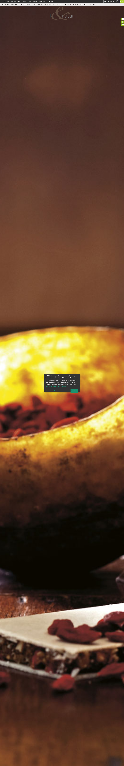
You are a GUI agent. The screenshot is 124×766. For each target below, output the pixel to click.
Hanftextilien (49, 4)
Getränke (68, 4)
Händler (50, 1)
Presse (30, 1)
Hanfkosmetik (38, 4)
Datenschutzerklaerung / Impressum (56, 386)
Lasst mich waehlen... (52, 391)
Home (24, 1)
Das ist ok (74, 391)
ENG (8, 1)
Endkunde (42, 1)
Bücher (75, 4)
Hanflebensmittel (25, 4)
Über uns (83, 4)
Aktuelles (5, 4)
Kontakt (92, 4)
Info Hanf (14, 4)
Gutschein (111, 1)
